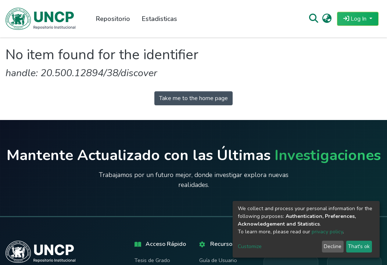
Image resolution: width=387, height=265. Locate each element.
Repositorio (113, 18)
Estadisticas (159, 18)
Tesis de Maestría (155, 208)
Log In (355, 19)
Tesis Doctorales (155, 221)
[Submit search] (313, 19)
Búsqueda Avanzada (159, 246)
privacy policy (327, 231)
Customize (250, 246)
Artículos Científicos (158, 233)
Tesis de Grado (152, 195)
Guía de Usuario (218, 195)
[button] (327, 18)
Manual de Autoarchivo (213, 212)
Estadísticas (148, 258)
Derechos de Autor (221, 249)
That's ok (359, 246)
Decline (332, 246)
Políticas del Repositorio (213, 232)
